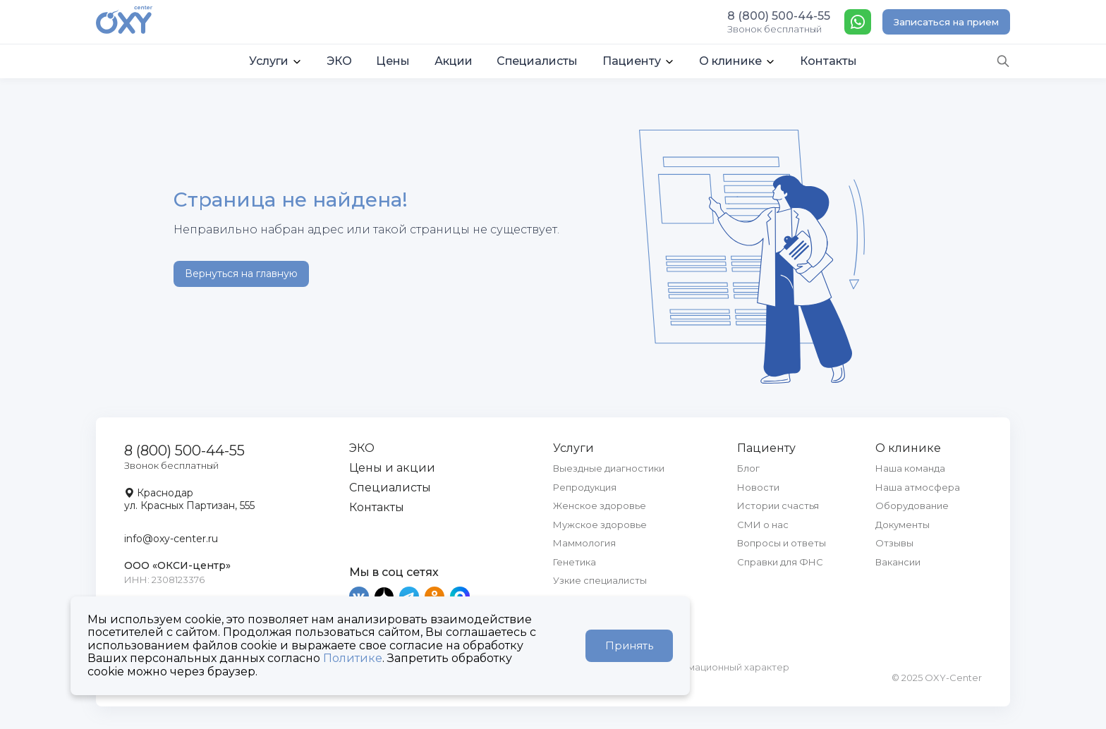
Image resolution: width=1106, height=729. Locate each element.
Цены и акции (392, 467)
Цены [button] (393, 61)
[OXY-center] (124, 21)
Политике (352, 658)
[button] (276, 61)
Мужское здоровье (600, 524)
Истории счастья (778, 505)
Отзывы (894, 543)
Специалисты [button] (537, 61)
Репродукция (584, 487)
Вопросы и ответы (781, 543)
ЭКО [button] (339, 61)
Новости (758, 487)
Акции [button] (454, 61)
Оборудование (912, 505)
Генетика (574, 562)
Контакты (376, 507)
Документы (902, 524)
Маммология (584, 543)
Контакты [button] (828, 61)
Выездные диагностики (608, 468)
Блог (748, 468)
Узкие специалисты (600, 580)
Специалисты (390, 487)
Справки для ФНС (780, 562)
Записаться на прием (946, 21)
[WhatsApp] (857, 22)
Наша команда (910, 468)
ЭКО (362, 448)
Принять (629, 645)
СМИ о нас (763, 524)
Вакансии (897, 562)
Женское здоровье (599, 505)
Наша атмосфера (917, 487)
